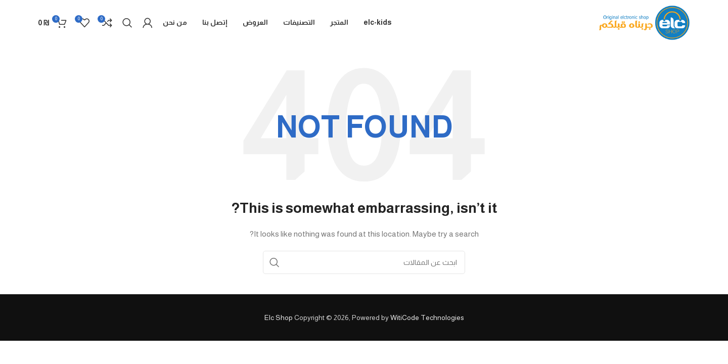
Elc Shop (278, 317)
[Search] (127, 23)
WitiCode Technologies (427, 317)
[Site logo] (644, 22)
